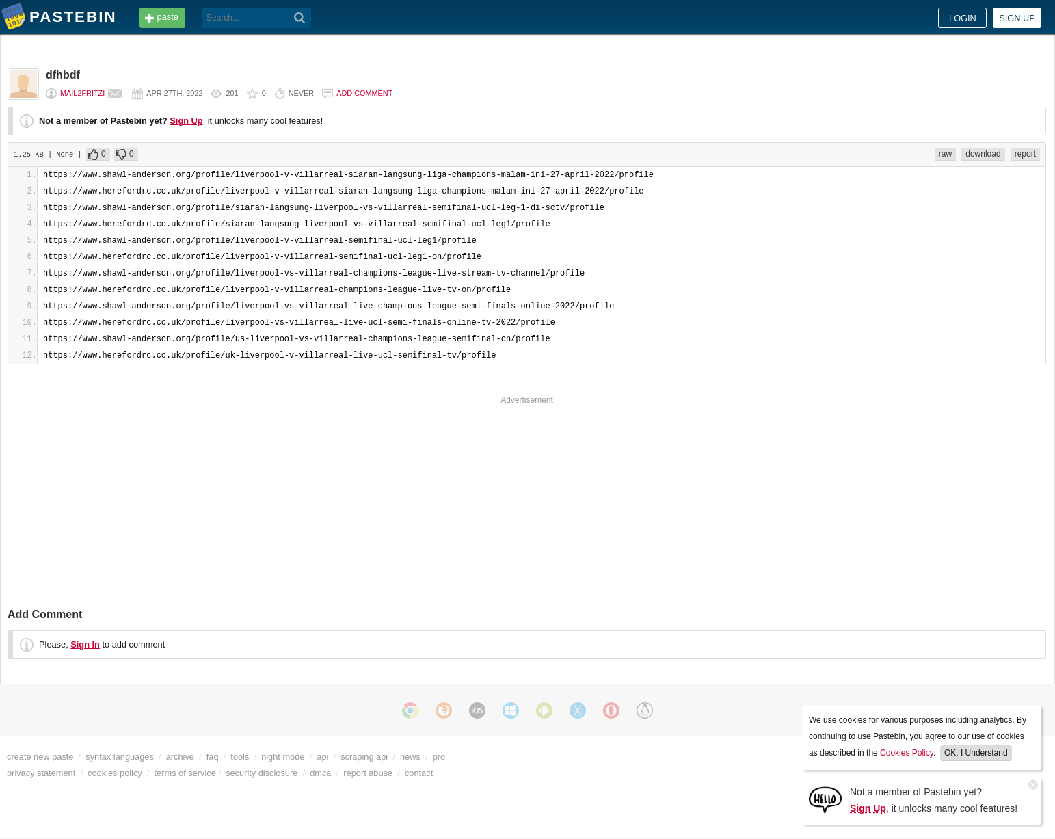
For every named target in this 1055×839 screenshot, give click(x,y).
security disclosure (261, 773)
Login (962, 18)
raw (945, 154)
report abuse (367, 773)
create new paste (40, 756)
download (982, 154)
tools (239, 756)
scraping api (364, 756)
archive (180, 756)
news (410, 756)
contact (419, 773)
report (1025, 154)
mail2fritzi (82, 93)
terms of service (185, 773)
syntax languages (119, 756)
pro (439, 756)
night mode (282, 756)
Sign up (1017, 18)
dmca (320, 773)
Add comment (364, 93)
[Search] (300, 18)
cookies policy (115, 773)
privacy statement (41, 773)
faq (212, 756)
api (322, 756)
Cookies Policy (906, 753)
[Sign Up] (825, 799)
